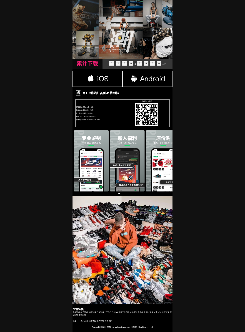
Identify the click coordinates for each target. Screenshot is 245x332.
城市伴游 (157, 312)
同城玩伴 (149, 312)
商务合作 (108, 321)
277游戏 (108, 312)
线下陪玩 (165, 312)
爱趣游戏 (76, 312)
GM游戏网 (116, 312)
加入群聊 (100, 321)
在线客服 (92, 321)
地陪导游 (133, 312)
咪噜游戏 (92, 312)
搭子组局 (141, 312)
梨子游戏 (84, 312)
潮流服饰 (82, 315)
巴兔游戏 (100, 312)
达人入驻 (84, 321)
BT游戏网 (125, 312)
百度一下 (76, 321)
